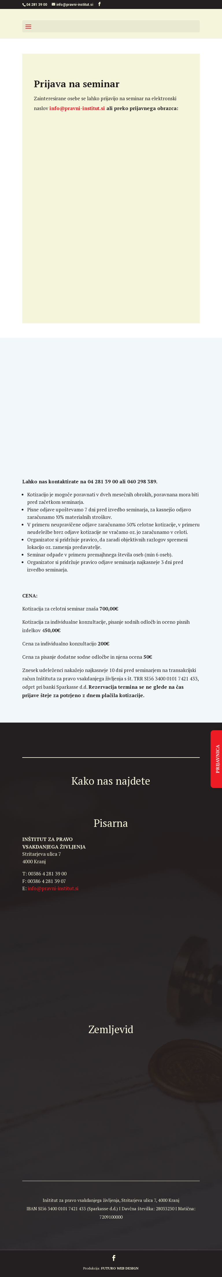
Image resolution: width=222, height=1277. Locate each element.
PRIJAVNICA (217, 759)
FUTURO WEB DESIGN (119, 1268)
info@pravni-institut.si (53, 888)
